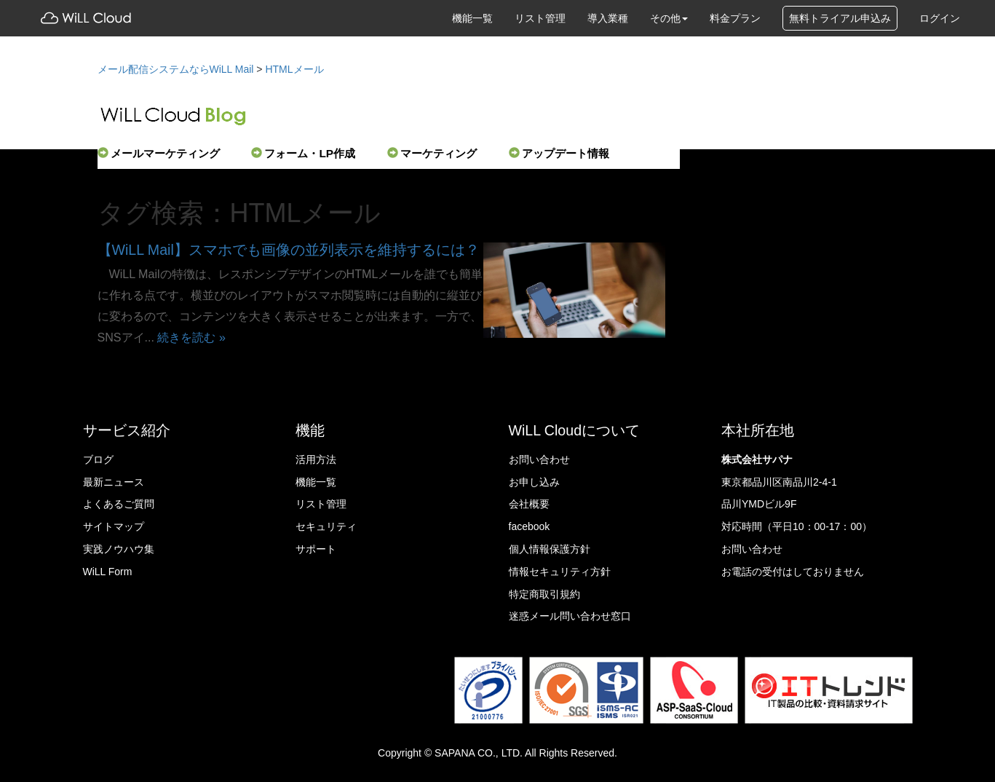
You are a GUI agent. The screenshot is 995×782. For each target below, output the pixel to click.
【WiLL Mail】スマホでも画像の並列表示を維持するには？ (289, 250)
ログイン (939, 18)
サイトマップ (113, 526)
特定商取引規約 (544, 594)
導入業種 (607, 18)
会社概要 (529, 504)
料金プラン (735, 18)
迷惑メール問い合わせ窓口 (570, 616)
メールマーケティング (159, 153)
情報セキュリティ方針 (560, 571)
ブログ (98, 459)
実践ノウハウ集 (118, 549)
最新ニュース (113, 482)
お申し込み (534, 482)
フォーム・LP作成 (303, 153)
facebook (529, 526)
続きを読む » (191, 337)
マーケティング (432, 153)
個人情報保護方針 (549, 549)
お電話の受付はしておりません (792, 571)
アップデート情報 (559, 153)
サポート (316, 549)
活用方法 (316, 459)
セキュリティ (326, 526)
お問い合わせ (539, 459)
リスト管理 (540, 18)
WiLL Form (107, 571)
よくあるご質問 (118, 504)
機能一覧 (472, 18)
